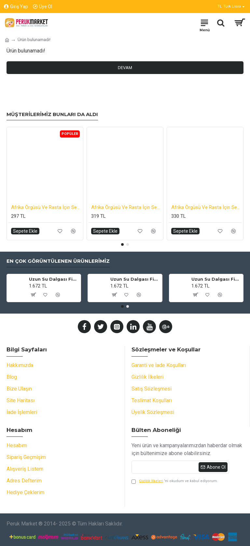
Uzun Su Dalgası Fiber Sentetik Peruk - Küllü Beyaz (135, 279)
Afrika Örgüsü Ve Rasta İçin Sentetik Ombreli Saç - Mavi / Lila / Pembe (206, 207)
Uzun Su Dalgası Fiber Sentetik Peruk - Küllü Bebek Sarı (53, 279)
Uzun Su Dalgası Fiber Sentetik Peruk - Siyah (216, 279)
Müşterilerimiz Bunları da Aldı (52, 114)
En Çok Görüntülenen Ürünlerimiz (58, 261)
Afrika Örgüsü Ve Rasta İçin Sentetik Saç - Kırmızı (46, 207)
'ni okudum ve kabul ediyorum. (175, 481)
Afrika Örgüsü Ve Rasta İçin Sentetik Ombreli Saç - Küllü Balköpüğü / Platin (126, 207)
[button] (122, 244)
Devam (125, 67)
